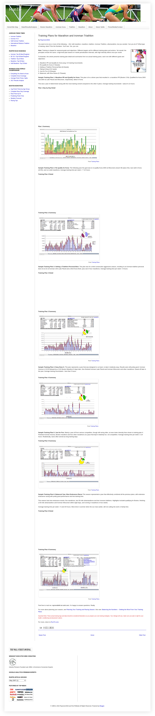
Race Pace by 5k (16, 93)
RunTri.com (55, 622)
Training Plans (95, 161)
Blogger (102, 706)
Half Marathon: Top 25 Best (19, 63)
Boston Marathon (46, 27)
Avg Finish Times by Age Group (20, 89)
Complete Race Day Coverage (20, 91)
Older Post (142, 635)
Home (92, 635)
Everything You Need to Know (20, 73)
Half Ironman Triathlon (17, 41)
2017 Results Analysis (17, 80)
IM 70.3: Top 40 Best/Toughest (20, 56)
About (90, 27)
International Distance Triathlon (20, 43)
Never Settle (100, 27)
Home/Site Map (12, 27)
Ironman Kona (61, 27)
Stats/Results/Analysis (29, 27)
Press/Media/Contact (115, 27)
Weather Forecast (16, 98)
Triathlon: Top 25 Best (17, 59)
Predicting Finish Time (17, 96)
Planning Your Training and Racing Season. (80, 609)
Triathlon (72, 27)
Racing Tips (14, 100)
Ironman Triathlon (16, 36)
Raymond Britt (45, 40)
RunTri (15, 9)
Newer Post (42, 635)
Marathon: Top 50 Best (17, 61)
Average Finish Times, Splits (19, 78)
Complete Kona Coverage (18, 76)
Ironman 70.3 (15, 39)
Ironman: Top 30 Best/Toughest (20, 54)
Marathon (81, 27)
